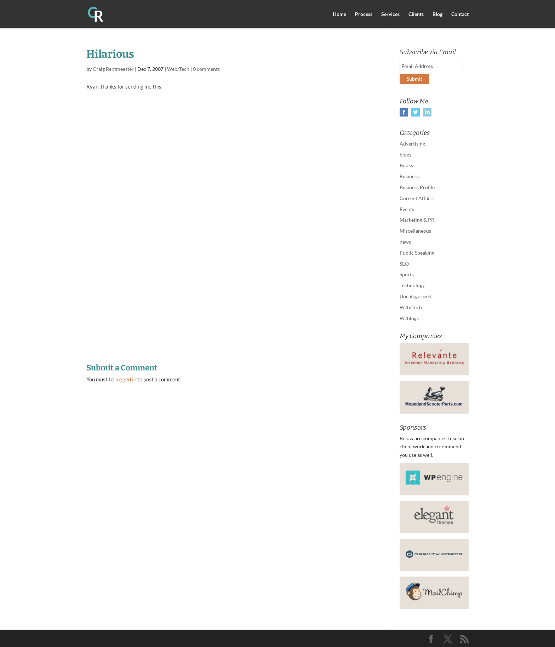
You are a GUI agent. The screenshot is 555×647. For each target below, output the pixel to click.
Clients (416, 14)
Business (409, 176)
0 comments (206, 69)
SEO (404, 264)
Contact (460, 14)
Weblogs (409, 318)
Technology (412, 285)
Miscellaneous (415, 231)
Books (406, 165)
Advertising (412, 144)
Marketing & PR (417, 220)
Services (390, 14)
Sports (407, 274)
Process (363, 14)
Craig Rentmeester (113, 69)
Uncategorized (415, 296)
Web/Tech (178, 69)
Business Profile (417, 187)
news (405, 242)
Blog (437, 14)
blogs (405, 155)
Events (407, 209)
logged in (125, 379)
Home (339, 14)
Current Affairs (417, 198)
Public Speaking (417, 253)
